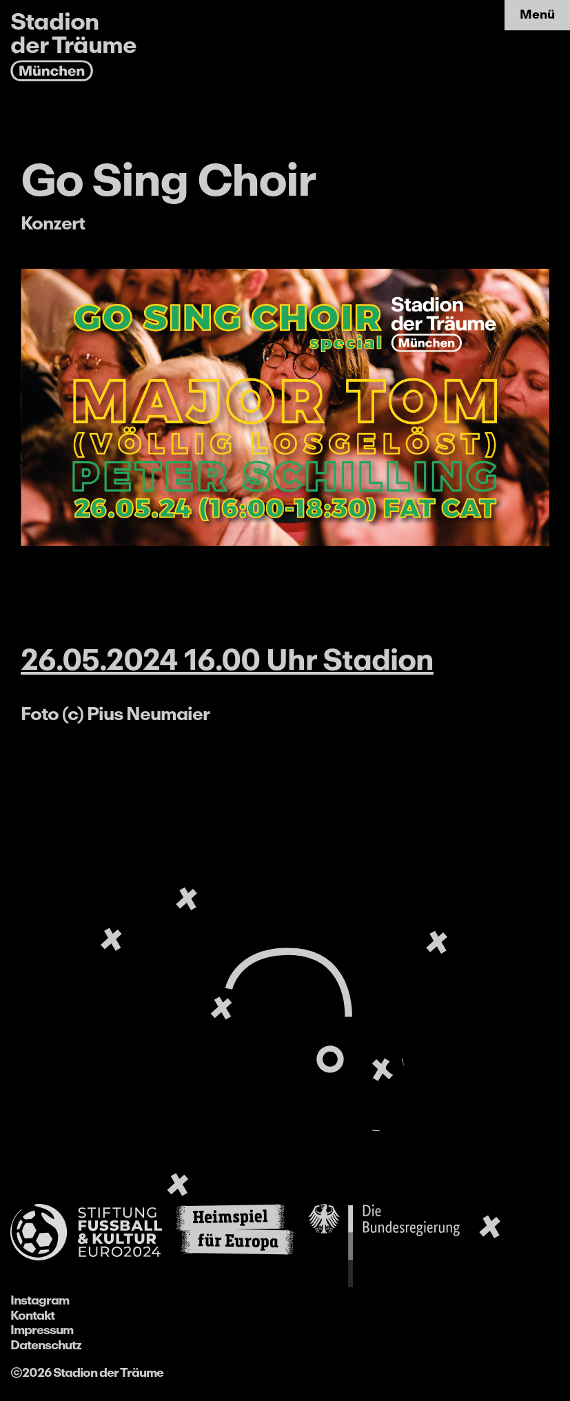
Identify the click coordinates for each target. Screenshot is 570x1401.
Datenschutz (45, 1345)
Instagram (39, 1300)
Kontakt (32, 1315)
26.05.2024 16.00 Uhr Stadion (227, 659)
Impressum (41, 1330)
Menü (537, 14)
